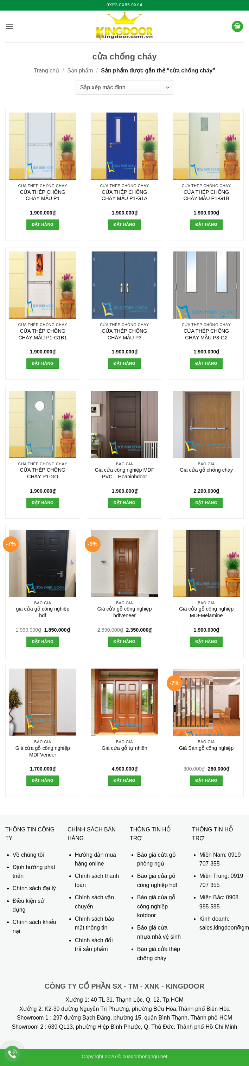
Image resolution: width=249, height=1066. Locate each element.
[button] (9, 26)
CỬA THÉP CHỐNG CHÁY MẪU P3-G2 (206, 334)
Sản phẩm (80, 71)
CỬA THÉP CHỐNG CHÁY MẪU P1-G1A (124, 195)
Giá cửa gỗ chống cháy (206, 470)
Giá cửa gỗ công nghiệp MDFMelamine (206, 612)
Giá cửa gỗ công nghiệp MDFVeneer (42, 751)
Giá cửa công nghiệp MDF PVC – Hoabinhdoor (124, 473)
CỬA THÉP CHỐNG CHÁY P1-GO (42, 473)
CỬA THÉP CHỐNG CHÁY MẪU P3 (124, 334)
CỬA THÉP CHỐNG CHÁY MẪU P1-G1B (206, 195)
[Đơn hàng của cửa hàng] (124, 88)
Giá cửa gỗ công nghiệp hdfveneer (124, 612)
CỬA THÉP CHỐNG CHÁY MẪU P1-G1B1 (42, 334)
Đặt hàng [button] (42, 224)
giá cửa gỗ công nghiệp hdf (42, 612)
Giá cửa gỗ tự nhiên (124, 748)
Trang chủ (46, 71)
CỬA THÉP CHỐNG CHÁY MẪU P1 (42, 195)
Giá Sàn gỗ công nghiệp (206, 748)
